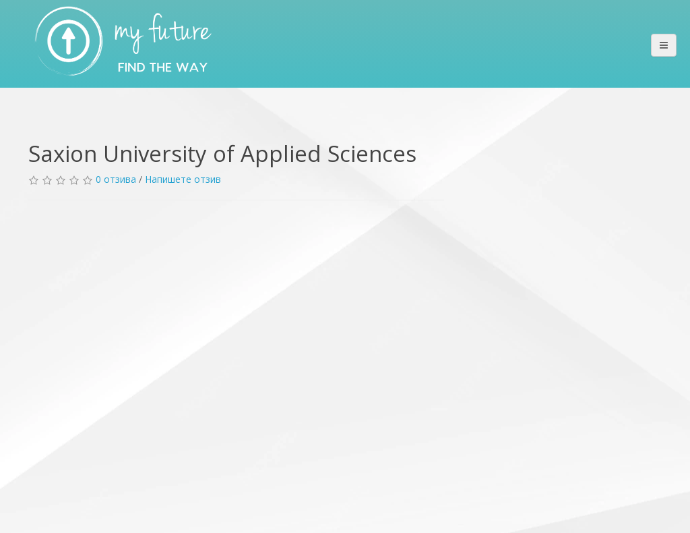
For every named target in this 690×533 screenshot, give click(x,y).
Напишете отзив (183, 179)
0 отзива (116, 179)
